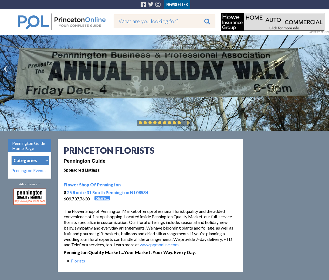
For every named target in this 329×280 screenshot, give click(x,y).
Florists (78, 260)
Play (187, 122)
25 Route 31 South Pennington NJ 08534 (106, 192)
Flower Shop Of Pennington (92, 184)
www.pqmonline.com (159, 244)
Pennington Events (28, 170)
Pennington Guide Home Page (28, 146)
